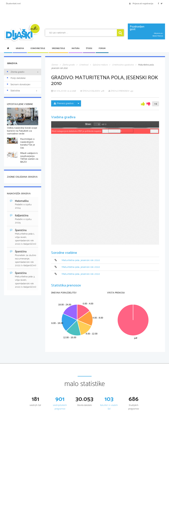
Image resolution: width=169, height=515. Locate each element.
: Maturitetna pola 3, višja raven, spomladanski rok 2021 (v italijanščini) (23, 280)
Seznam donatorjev (18, 84)
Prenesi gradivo (63, 103)
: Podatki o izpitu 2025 (21, 219)
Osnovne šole (37, 48)
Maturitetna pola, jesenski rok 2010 (81, 260)
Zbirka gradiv (15, 72)
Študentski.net (13, 3)
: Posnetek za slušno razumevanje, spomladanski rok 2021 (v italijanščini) (23, 258)
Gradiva (20, 48)
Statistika (22, 90)
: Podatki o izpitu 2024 (21, 204)
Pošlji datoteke (16, 78)
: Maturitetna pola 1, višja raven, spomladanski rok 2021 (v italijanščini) (23, 237)
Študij (89, 48)
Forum (102, 48)
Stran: (88, 124)
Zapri (154, 131)
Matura (75, 48)
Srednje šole (58, 48)
